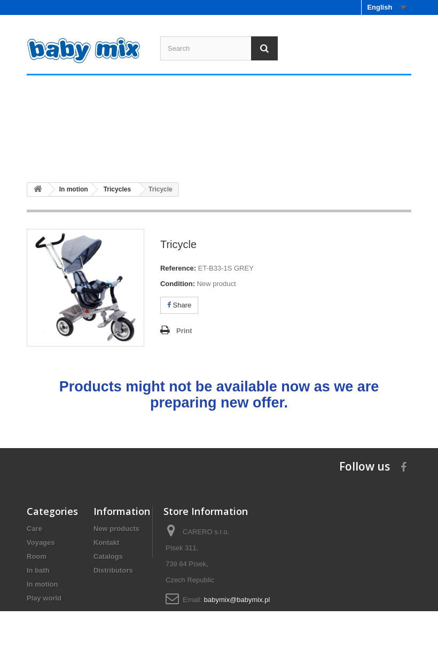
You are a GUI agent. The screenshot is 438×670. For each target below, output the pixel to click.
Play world (376, 154)
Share (179, 305)
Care (56, 154)
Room (184, 154)
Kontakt (106, 542)
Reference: (178, 268)
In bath (248, 154)
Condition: (177, 284)
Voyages (120, 154)
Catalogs (108, 556)
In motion (312, 154)
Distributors (113, 570)
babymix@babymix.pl (237, 600)
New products (116, 529)
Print (184, 331)
